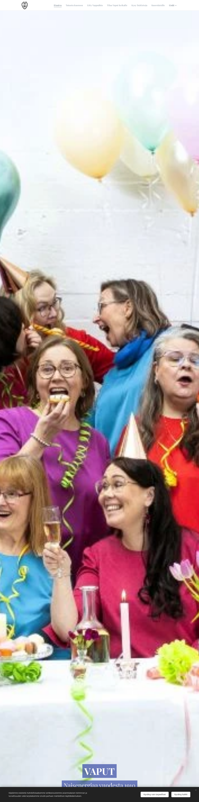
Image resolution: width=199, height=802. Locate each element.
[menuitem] (58, 5)
